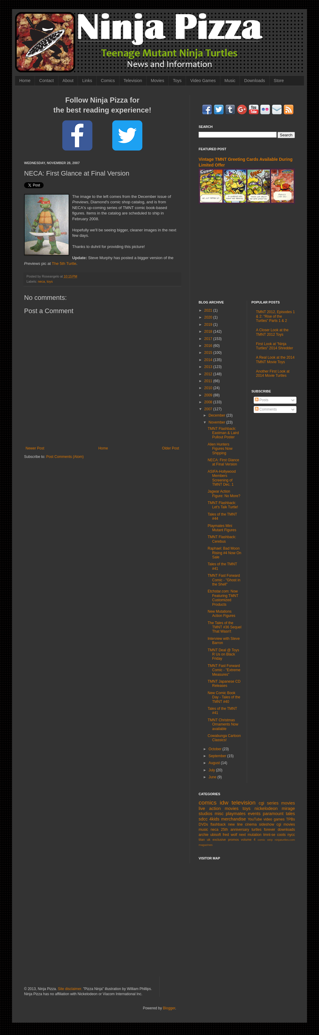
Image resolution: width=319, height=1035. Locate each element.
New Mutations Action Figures (221, 613)
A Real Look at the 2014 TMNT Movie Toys (275, 359)
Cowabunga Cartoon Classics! (224, 738)
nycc (291, 835)
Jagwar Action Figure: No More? (224, 493)
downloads (286, 829)
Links (87, 80)
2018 (208, 331)
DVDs (203, 824)
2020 (208, 317)
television (243, 802)
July (212, 770)
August (215, 763)
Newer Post (35, 448)
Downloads (254, 80)
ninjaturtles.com (285, 839)
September (218, 756)
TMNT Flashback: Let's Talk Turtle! (223, 505)
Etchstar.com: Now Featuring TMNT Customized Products (223, 597)
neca (41, 281)
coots (281, 835)
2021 (208, 310)
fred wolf (230, 835)
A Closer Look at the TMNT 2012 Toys (272, 332)
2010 (208, 388)
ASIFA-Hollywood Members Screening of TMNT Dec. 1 (222, 478)
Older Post (170, 448)
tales (290, 813)
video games (274, 819)
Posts (261, 400)
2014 (208, 360)
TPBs (290, 819)
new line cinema (242, 824)
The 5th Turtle (64, 263)
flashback (218, 824)
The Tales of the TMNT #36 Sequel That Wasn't (224, 627)
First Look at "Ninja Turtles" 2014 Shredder (274, 346)
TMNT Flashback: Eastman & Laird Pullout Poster (223, 433)
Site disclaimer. (70, 989)
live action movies (218, 808)
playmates (236, 813)
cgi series (269, 803)
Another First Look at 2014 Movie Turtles (273, 373)
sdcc (203, 819)
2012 (208, 374)
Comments (266, 409)
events (254, 813)
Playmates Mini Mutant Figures (222, 528)
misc (219, 813)
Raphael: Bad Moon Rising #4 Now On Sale (224, 552)
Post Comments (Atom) (65, 457)
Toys (177, 80)
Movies (157, 80)
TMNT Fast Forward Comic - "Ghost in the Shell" (224, 579)
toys (50, 281)
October (215, 749)
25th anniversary (235, 829)
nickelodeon (266, 808)
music (203, 829)
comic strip (265, 839)
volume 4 (248, 839)
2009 (208, 395)
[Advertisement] (247, 252)
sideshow (266, 824)
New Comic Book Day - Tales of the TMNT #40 (224, 697)
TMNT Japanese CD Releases (224, 683)
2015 (208, 353)
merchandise (233, 819)
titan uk (204, 839)
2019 (208, 324)
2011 (208, 381)
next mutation (250, 835)
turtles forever (263, 829)
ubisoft (215, 835)
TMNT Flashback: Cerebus (222, 539)
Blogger (169, 1008)
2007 (208, 409)
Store (279, 80)
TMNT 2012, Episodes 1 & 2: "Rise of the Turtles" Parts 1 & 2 (275, 316)
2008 (208, 402)
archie (204, 835)
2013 (208, 367)
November (217, 422)
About (68, 80)
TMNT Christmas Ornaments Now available (223, 724)
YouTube (255, 819)
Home (24, 80)
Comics (108, 80)
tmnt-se (269, 835)
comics (208, 802)
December (217, 415)
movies (288, 803)
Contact (46, 80)
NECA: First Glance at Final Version (223, 462)
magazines (205, 844)
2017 (208, 339)
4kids (214, 819)
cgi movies (286, 824)
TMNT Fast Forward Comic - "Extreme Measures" (224, 670)
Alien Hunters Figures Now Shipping (220, 448)
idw (224, 802)
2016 (208, 346)
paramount (273, 813)
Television (133, 80)
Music (230, 80)
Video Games (203, 80)
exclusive (219, 839)
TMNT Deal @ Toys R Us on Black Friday (223, 654)
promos (233, 839)
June (213, 777)
